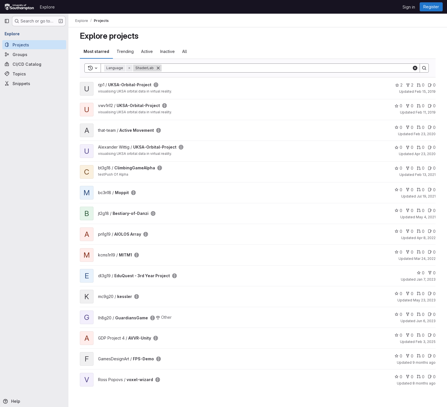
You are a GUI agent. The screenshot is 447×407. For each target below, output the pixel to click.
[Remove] (158, 68)
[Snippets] (34, 83)
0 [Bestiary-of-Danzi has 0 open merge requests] (420, 210)
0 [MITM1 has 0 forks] (409, 252)
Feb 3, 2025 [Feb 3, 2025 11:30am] (426, 342)
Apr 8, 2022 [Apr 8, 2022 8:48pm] (426, 238)
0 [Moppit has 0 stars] (398, 189)
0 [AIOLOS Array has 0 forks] (409, 231)
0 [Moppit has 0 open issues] (432, 189)
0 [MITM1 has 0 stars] (398, 252)
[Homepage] (19, 6)
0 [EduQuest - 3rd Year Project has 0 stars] (420, 272)
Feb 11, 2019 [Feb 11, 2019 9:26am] (426, 112)
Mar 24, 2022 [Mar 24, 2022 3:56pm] (425, 258)
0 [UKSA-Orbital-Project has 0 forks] (409, 105)
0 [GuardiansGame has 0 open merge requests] (420, 314)
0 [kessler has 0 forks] (409, 293)
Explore (47, 7)
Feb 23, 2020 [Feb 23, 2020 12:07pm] (425, 134)
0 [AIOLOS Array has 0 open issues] (432, 231)
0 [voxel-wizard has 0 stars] (398, 376)
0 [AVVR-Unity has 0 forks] (409, 335)
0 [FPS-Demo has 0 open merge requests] (420, 355)
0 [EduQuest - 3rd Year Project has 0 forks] (432, 272)
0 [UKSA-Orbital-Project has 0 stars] (398, 105)
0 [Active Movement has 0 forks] (409, 127)
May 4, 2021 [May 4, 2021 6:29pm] (426, 217)
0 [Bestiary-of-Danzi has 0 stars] (398, 210)
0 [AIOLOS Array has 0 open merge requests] (420, 231)
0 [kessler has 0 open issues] (432, 293)
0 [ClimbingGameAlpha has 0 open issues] (432, 168)
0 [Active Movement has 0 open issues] (432, 127)
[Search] (287, 68)
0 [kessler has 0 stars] (398, 293)
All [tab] (184, 51)
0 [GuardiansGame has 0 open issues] (432, 314)
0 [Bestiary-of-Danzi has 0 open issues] (432, 210)
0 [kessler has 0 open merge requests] (420, 293)
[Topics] (34, 73)
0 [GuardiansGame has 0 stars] (398, 314)
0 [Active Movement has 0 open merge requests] (420, 127)
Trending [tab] (125, 51)
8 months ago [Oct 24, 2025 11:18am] (424, 383)
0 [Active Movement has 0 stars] (398, 127)
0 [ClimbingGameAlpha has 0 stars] (398, 168)
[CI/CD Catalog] (34, 64)
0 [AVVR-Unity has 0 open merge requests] (420, 335)
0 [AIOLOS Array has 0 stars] (398, 231)
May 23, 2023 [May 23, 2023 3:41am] (424, 300)
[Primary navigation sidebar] (6, 21)
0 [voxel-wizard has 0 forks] (409, 376)
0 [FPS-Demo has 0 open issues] (432, 355)
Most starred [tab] (96, 51)
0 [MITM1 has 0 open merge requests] (420, 252)
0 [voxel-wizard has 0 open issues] (432, 376)
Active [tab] (147, 51)
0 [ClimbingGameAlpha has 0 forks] (409, 168)
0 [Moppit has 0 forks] (409, 189)
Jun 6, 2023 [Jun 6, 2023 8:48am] (426, 321)
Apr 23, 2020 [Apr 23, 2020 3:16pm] (425, 154)
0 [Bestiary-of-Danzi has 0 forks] (409, 210)
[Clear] (415, 68)
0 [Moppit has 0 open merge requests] (420, 189)
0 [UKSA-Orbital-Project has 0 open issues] (432, 85)
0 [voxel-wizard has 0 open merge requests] (420, 376)
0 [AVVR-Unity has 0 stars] (398, 335)
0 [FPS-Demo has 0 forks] (409, 355)
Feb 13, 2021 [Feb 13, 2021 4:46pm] (425, 174)
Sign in (409, 7)
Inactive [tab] (167, 51)
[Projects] (34, 44)
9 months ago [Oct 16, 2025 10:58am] (424, 362)
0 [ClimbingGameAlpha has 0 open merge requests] (420, 168)
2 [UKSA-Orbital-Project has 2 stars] (399, 85)
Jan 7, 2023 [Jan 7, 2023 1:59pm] (426, 279)
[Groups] (34, 54)
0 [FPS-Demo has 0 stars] (398, 355)
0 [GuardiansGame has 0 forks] (409, 314)
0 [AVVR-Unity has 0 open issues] (432, 335)
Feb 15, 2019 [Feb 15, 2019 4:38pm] (425, 91)
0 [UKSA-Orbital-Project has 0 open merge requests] (420, 85)
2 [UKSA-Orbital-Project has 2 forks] (409, 85)
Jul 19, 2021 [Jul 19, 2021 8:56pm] (426, 196)
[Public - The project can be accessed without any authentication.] (156, 85)
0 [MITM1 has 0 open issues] (432, 252)
